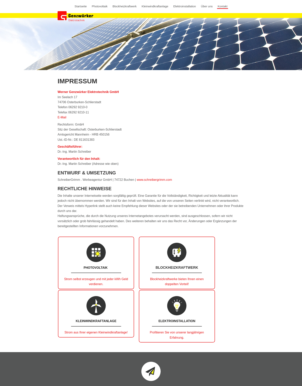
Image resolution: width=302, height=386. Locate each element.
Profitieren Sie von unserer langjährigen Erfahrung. (222, 284)
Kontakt (222, 6)
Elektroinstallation (184, 6)
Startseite (81, 6)
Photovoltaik (99, 6)
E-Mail (62, 117)
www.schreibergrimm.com (154, 179)
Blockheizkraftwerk (124, 6)
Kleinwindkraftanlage (155, 6)
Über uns (207, 6)
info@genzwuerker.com (228, 360)
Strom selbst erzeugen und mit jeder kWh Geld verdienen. (79, 284)
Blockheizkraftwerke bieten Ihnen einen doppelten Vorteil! (127, 284)
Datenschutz (199, 379)
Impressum (181, 379)
